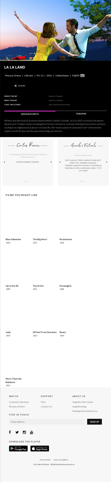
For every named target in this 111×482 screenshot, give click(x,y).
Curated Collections (19, 402)
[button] (4, 162)
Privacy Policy (45, 460)
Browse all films (17, 406)
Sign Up (94, 421)
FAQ (43, 402)
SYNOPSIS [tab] (81, 113)
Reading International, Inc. (85, 411)
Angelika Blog (79, 406)
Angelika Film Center (82, 402)
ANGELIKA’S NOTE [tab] (30, 114)
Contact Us (46, 406)
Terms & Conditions (60, 460)
